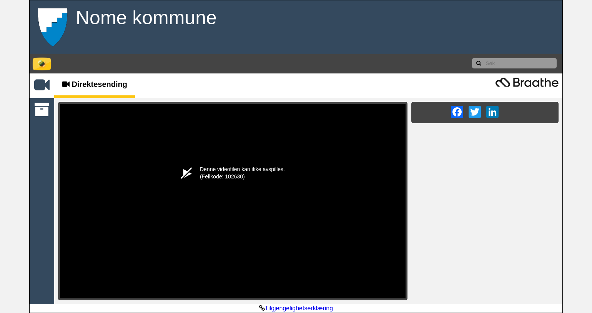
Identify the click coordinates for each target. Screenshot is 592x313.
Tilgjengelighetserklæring (299, 308)
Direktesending (94, 84)
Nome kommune (146, 17)
